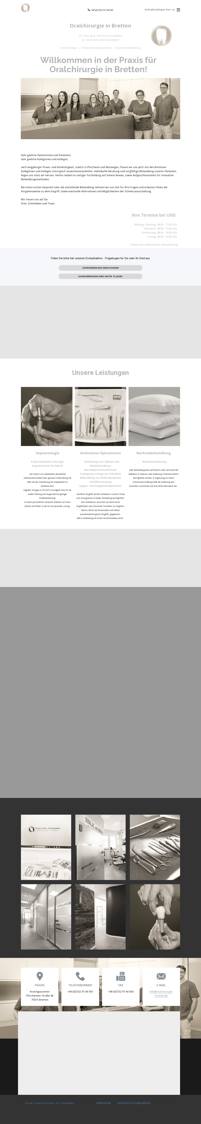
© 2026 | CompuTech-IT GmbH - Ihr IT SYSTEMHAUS (51, 1103)
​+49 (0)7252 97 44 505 (100, 10)
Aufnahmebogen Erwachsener (100, 267)
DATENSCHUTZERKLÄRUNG (134, 1103)
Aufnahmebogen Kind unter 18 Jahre (100, 276)
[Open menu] (178, 10)
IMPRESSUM (103, 1103)
